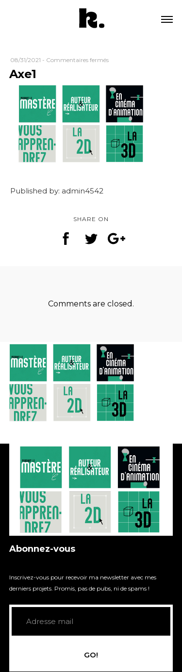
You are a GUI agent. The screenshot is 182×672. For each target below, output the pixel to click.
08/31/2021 (25, 60)
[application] (91, 490)
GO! (91, 654)
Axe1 (22, 74)
